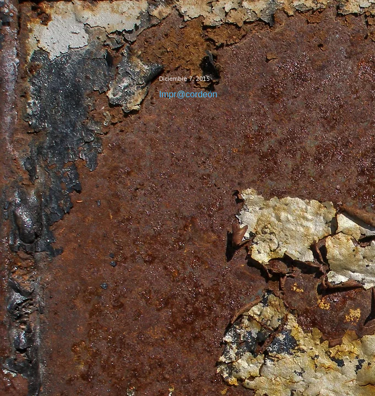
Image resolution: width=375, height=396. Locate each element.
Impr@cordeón (188, 94)
